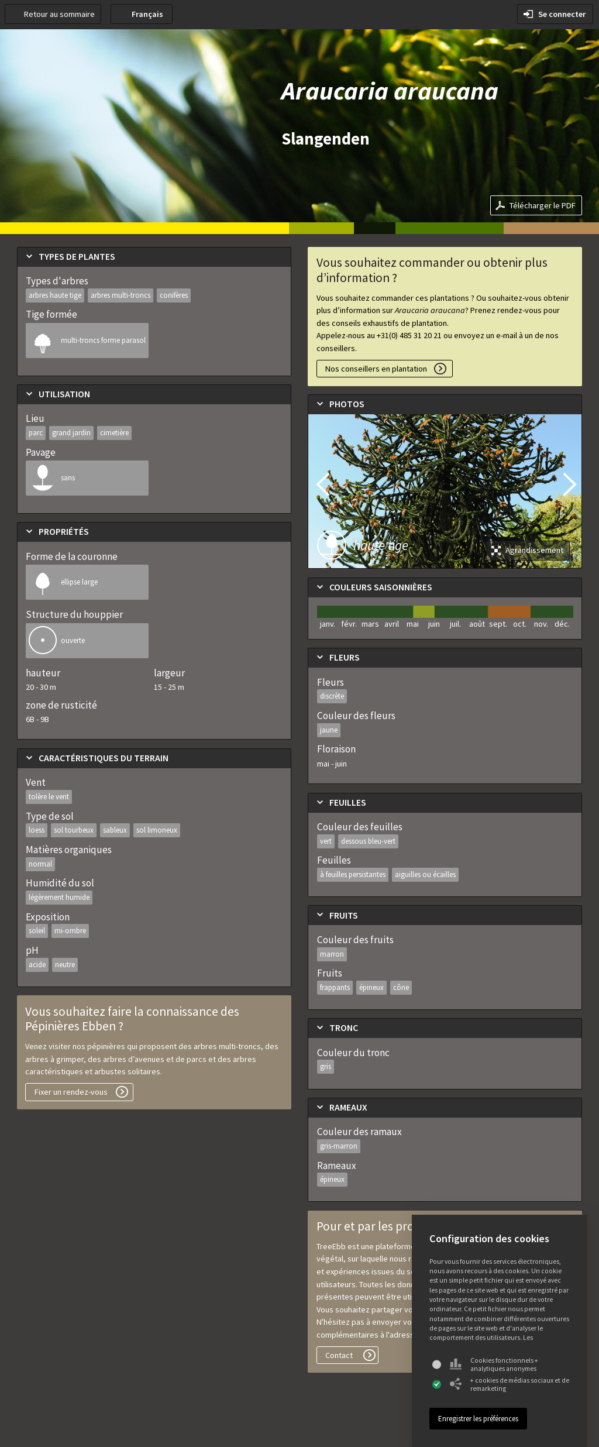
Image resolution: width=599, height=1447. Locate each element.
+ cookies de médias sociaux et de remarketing (509, 1384)
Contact (339, 1355)
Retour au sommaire (59, 14)
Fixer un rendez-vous (71, 1092)
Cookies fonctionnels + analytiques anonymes (494, 1364)
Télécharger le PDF (543, 205)
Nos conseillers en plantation (376, 368)
